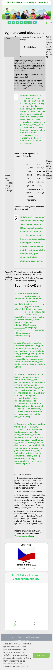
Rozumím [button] (41, 655)
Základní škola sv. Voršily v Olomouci (26, 2)
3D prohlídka (34, 22)
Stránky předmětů (17, 22)
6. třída (8, 43)
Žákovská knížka (25, 22)
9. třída (8, 55)
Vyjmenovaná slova (23, 536)
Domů (9, 22)
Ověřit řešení (30, 47)
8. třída (8, 51)
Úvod (8, 38)
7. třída (8, 47)
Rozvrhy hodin (21, 22)
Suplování (30, 22)
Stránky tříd (13, 22)
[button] (5, 12)
